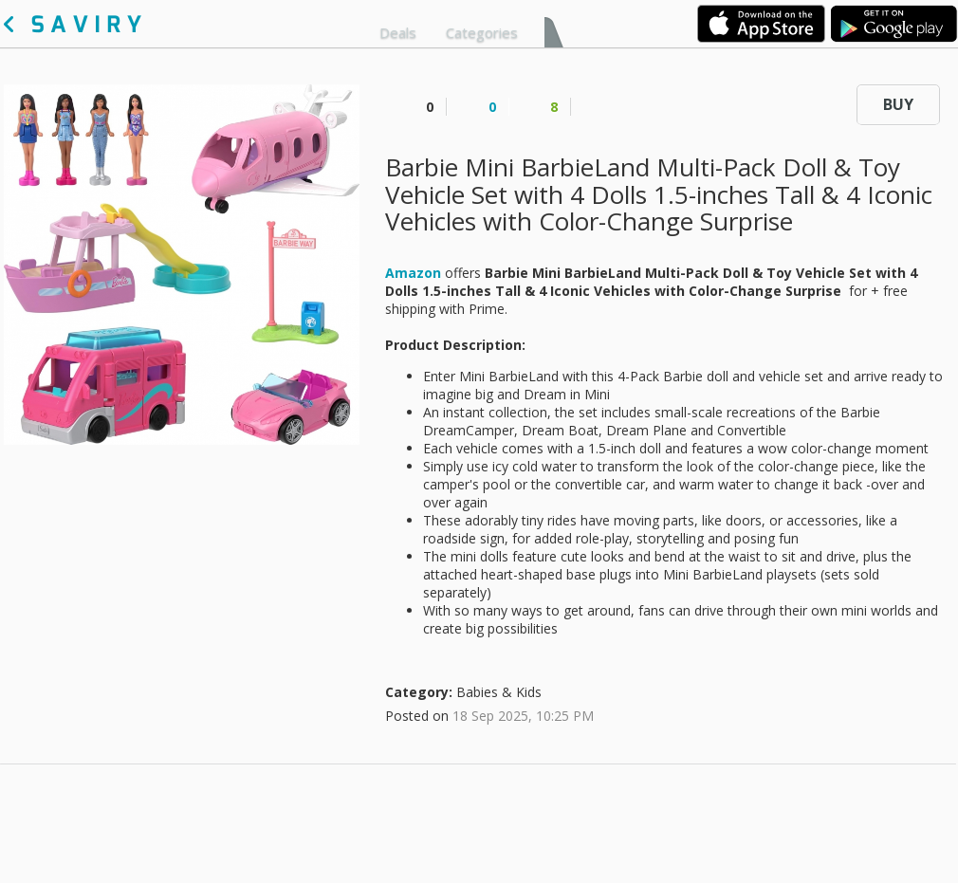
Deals (397, 32)
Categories (482, 32)
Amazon (413, 273)
